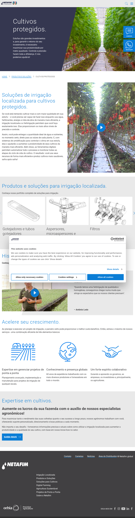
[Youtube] (123, 509)
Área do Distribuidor (108, 456)
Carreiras (79, 456)
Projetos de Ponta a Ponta (48, 492)
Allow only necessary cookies (29, 277)
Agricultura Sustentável (47, 489)
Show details (113, 269)
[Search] (126, 3)
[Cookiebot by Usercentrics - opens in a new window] (112, 239)
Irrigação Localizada (45, 475)
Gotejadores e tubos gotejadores (19, 231)
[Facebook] (115, 509)
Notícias (91, 456)
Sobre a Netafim (43, 496)
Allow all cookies (105, 277)
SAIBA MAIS (10, 437)
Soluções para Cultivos (46, 482)
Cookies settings (67, 277)
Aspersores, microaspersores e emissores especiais (62, 234)
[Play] (101, 127)
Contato (67, 456)
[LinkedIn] (128, 509)
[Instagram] (118, 509)
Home (4, 77)
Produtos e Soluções (22, 77)
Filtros (95, 229)
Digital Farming (43, 485)
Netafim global (126, 457)
